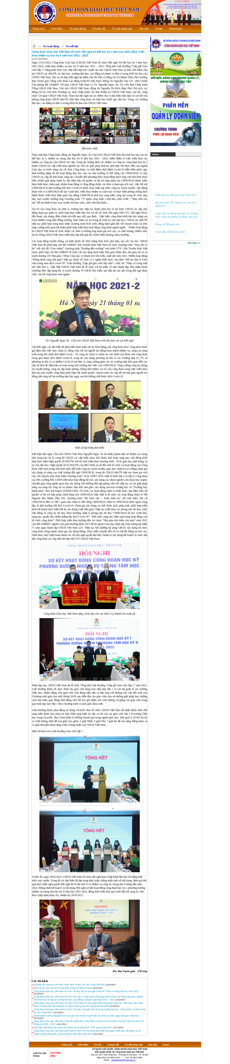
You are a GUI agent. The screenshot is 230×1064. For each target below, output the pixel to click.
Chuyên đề (113, 1044)
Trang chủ (66, 1044)
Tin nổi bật (72, 46)
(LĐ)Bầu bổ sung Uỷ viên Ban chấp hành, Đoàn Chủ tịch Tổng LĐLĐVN (69, 984)
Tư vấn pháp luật (134, 1044)
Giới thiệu (83, 1044)
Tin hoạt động (51, 46)
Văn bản (153, 1044)
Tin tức (97, 1044)
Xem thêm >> (194, 243)
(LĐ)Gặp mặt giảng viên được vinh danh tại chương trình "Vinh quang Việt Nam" (73, 1027)
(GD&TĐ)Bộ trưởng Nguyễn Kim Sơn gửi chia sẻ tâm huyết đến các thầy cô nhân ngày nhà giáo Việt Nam (86, 1015)
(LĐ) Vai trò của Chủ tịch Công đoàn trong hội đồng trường (63, 988)
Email (166, 1044)
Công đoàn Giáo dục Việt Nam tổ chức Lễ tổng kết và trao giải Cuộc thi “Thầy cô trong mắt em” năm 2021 (86, 991)
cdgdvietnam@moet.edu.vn (123, 1060)
